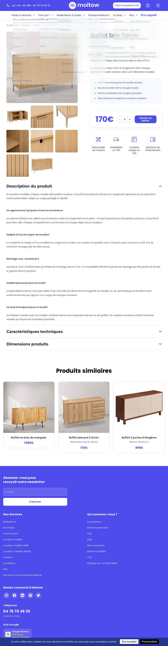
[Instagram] (6, 595)
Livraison (8, 557)
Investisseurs (94, 521)
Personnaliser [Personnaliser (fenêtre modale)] (149, 641)
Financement (10, 533)
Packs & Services (23, 15)
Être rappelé (149, 15)
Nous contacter (96, 545)
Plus (133, 15)
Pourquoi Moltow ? (99, 15)
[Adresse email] (35, 492)
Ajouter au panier (145, 119)
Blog (89, 539)
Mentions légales (96, 551)
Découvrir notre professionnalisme (22, 575)
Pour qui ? (46, 15)
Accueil (13, 25)
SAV (5, 569)
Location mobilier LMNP (16, 545)
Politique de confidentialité (102, 563)
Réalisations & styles (71, 15)
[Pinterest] (30, 595)
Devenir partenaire (97, 527)
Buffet (36, 25)
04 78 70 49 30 (16, 611)
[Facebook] (14, 595)
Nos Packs (8, 527)
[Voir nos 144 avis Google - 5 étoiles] (17, 634)
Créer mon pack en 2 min (127, 5)
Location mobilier (12, 539)
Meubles (25, 25)
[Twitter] (38, 595)
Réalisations (9, 521)
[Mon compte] (147, 5)
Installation (9, 563)
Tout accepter (129, 641)
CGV (89, 557)
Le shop (119, 15)
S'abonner (35, 501)
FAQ (89, 533)
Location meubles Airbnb (17, 551)
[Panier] (158, 5)
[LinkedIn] (22, 595)
